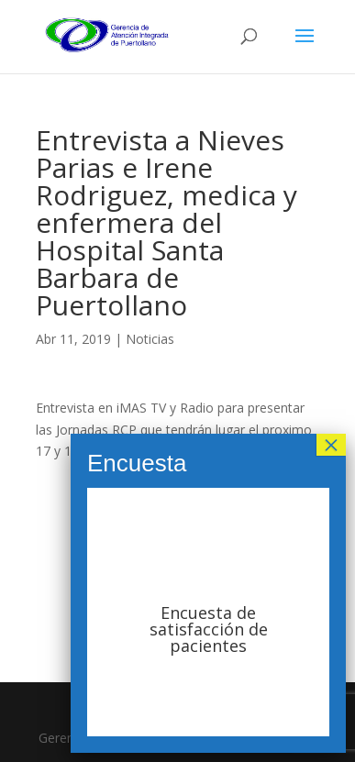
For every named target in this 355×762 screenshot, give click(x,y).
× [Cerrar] (331, 445)
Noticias (150, 339)
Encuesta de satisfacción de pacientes (209, 629)
